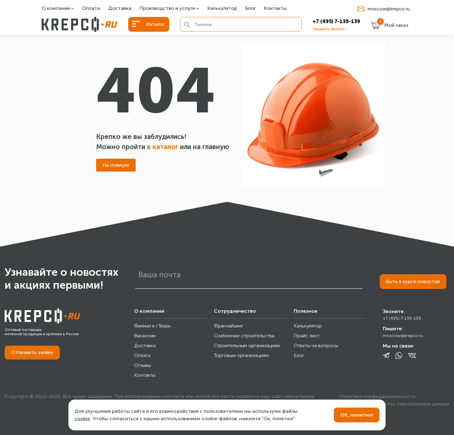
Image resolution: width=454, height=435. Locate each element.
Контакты (275, 8)
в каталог (162, 147)
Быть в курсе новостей (413, 281)
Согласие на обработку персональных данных (394, 404)
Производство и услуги (167, 8)
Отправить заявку (32, 352)
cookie (82, 418)
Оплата (91, 8)
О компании (56, 8)
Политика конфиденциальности (377, 396)
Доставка (119, 8)
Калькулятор (222, 8)
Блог (250, 8)
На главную (116, 165)
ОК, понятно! (356, 415)
